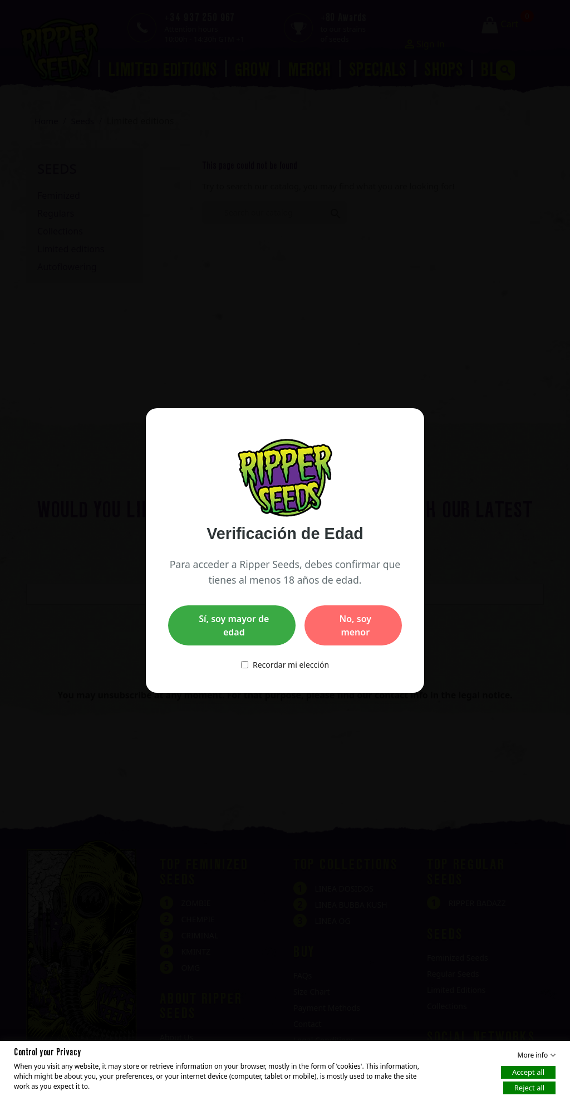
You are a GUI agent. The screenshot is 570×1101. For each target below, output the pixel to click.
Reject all (529, 1088)
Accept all (528, 1072)
